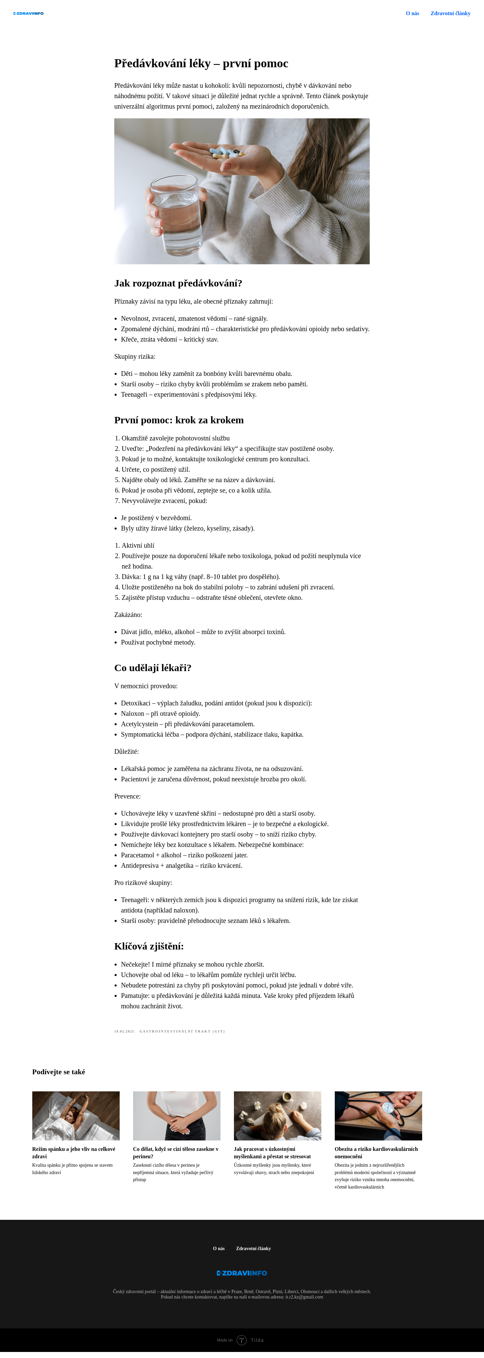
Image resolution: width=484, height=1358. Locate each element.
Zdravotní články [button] (451, 13)
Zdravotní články (253, 1254)
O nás (412, 13)
